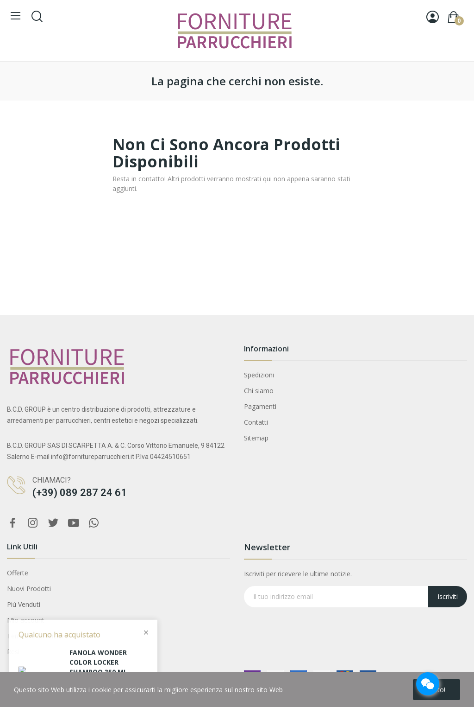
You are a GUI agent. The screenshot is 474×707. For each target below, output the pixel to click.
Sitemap (256, 437)
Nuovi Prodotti (29, 588)
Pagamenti (260, 406)
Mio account (25, 620)
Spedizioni (259, 374)
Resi (13, 651)
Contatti (256, 422)
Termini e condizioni (37, 635)
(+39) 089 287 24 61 (79, 492)
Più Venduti (23, 604)
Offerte (17, 572)
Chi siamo (259, 390)
